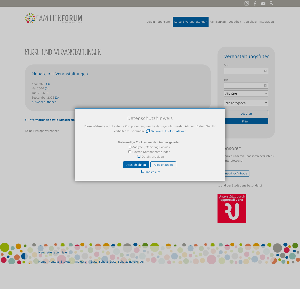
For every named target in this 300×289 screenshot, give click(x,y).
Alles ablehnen (136, 164)
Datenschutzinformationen (168, 131)
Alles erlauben (163, 164)
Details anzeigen (153, 156)
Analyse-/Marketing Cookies (151, 147)
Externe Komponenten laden (151, 151)
